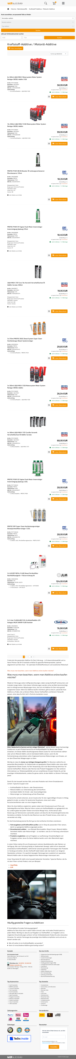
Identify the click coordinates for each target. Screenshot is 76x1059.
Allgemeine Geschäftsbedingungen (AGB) (51, 954)
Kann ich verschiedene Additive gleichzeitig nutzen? (26, 945)
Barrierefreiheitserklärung (48, 976)
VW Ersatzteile (13, 1003)
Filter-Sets (43, 993)
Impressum (44, 966)
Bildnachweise (44, 956)
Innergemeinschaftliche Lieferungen (50, 964)
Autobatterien (44, 985)
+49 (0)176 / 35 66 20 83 (24, 963)
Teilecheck (43, 969)
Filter (42, 991)
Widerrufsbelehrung (46, 971)
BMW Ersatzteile (13, 986)
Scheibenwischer (45, 1000)
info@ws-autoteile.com (16, 965)
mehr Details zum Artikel (14, 195)
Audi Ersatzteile (13, 985)
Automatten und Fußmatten (48, 986)
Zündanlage (44, 1005)
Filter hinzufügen (15, 48)
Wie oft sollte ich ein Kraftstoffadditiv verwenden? (26, 943)
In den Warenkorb (59, 97)
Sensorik (43, 1003)
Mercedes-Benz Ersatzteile (16, 993)
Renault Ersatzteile (14, 998)
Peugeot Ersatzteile (14, 996)
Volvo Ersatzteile (13, 1001)
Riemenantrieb (45, 998)
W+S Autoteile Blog (46, 973)
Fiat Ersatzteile (13, 990)
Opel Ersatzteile (13, 995)
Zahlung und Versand (46, 974)
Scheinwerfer (44, 1001)
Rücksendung (44, 967)
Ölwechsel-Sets (45, 996)
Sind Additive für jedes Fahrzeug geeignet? (23, 928)
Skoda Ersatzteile (13, 1000)
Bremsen (43, 988)
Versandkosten (64, 89)
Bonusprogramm (45, 959)
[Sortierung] (58, 53)
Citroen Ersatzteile (14, 988)
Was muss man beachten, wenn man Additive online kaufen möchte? (30, 671)
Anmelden (53, 1047)
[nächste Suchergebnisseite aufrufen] (34, 657)
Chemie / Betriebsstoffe (19, 9)
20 (31, 657)
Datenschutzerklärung (47, 961)
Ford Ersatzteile (13, 991)
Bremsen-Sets (44, 990)
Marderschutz (44, 995)
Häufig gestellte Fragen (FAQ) (48, 962)
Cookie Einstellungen (46, 957)
